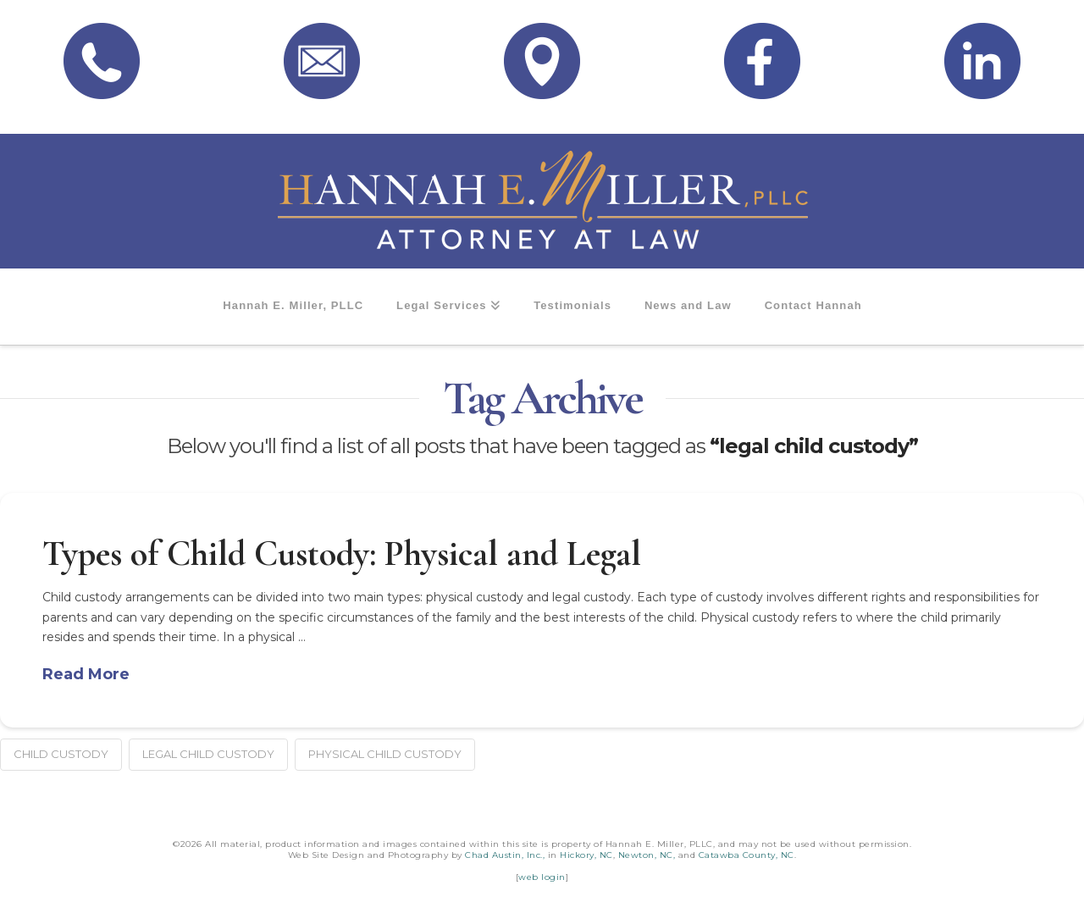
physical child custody (385, 754)
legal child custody (208, 754)
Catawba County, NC (746, 854)
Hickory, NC (586, 854)
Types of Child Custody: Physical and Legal (341, 553)
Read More (86, 674)
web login (542, 877)
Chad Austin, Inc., (505, 854)
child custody (61, 754)
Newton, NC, (647, 854)
